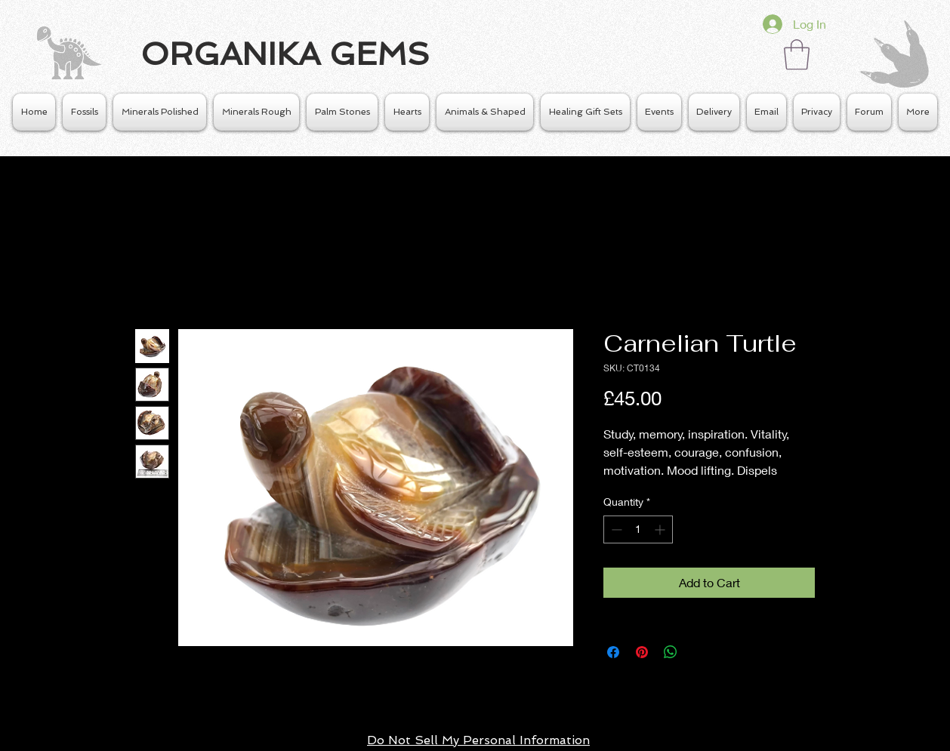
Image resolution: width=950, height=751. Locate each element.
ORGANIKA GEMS (285, 53)
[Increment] (661, 529)
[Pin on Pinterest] (642, 652)
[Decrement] (615, 529)
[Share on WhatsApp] (671, 652)
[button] (797, 54)
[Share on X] (699, 652)
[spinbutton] (638, 529)
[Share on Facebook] (613, 652)
